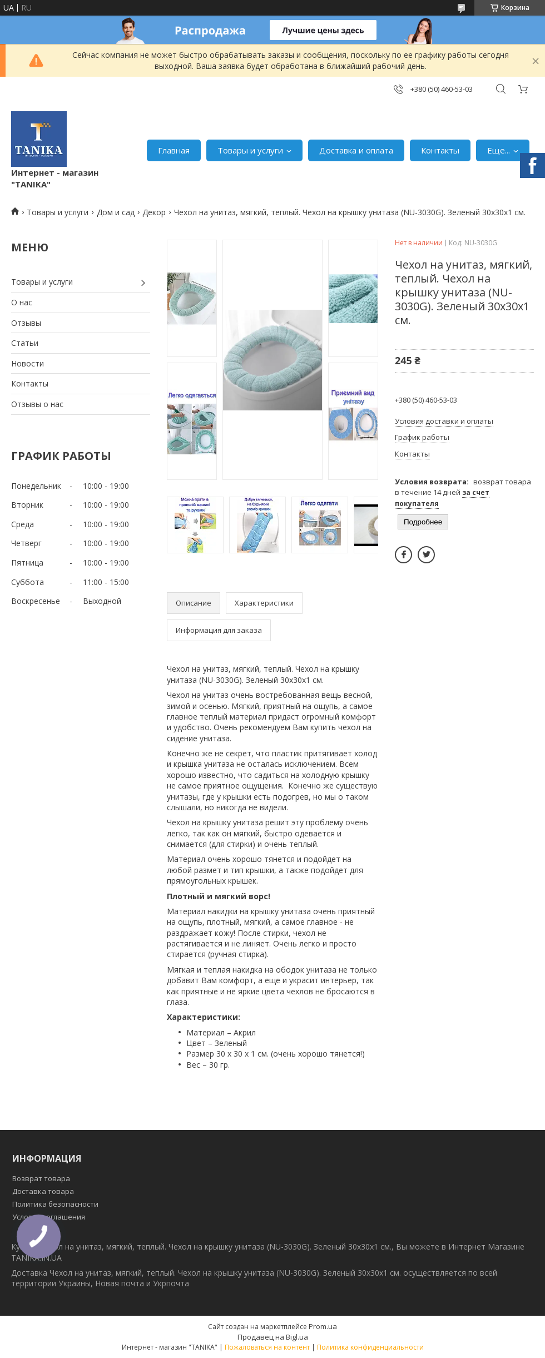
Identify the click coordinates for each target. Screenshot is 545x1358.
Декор (154, 212)
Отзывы (26, 323)
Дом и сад (116, 212)
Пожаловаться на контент (267, 1347)
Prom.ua (323, 1326)
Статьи (24, 343)
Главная (174, 150)
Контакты (440, 150)
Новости (27, 363)
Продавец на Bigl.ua (272, 1337)
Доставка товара (43, 1191)
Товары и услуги (250, 150)
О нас (21, 302)
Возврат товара (41, 1178)
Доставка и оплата (356, 150)
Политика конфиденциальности (370, 1347)
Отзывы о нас (37, 404)
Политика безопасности (55, 1204)
